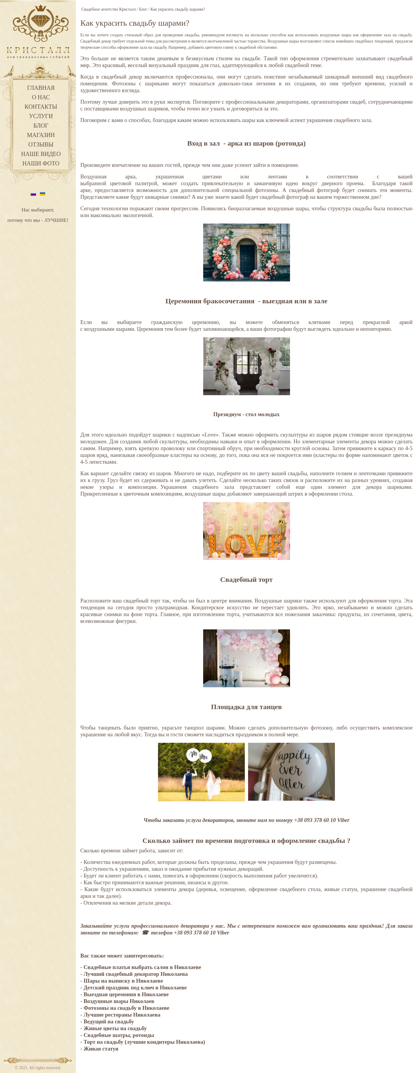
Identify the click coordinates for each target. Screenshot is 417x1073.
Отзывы (40, 144)
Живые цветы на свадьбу (115, 1028)
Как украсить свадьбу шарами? (134, 22)
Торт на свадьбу (103, 1042)
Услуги (41, 116)
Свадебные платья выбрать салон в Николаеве (142, 967)
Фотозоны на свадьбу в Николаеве (126, 1008)
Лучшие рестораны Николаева (122, 1015)
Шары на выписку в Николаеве (123, 981)
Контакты (41, 106)
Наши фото (40, 163)
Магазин (41, 135)
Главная (41, 87)
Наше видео (41, 154)
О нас (41, 97)
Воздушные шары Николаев (119, 1001)
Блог (40, 125)
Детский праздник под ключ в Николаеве (135, 987)
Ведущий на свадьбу (110, 1021)
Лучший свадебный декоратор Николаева (136, 974)
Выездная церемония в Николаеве (126, 994)
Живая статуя (101, 1049)
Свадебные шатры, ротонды (119, 1035)
